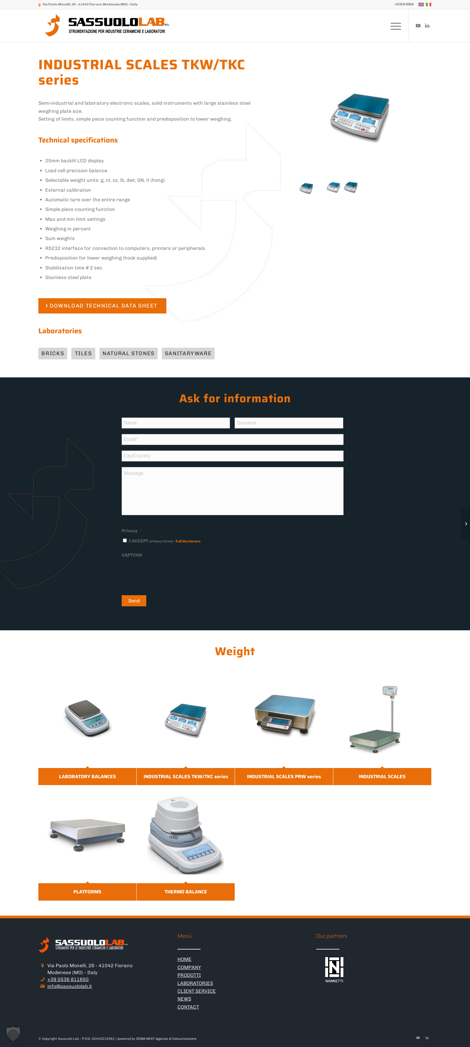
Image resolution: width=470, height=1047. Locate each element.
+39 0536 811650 (68, 979)
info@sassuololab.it (69, 986)
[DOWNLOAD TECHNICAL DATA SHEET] (102, 306)
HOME (184, 959)
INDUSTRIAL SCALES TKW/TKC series (186, 776)
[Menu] (394, 25)
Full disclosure (188, 541)
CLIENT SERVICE (196, 991)
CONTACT (188, 1007)
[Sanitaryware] (188, 353)
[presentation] (167, 573)
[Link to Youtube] (418, 25)
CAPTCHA (132, 555)
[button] (13, 1034)
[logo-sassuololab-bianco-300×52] (107, 25)
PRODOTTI (189, 975)
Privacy (132, 530)
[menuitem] (402, 4)
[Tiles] (83, 353)
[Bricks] (52, 353)
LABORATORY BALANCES (87, 776)
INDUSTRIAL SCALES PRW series (284, 776)
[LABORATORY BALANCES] (465, 523)
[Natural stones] (129, 353)
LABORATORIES (195, 983)
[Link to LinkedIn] (427, 25)
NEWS (184, 999)
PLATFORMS (87, 892)
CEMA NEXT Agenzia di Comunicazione (166, 1039)
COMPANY (189, 967)
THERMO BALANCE (186, 892)
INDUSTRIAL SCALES (382, 776)
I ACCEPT (165, 541)
